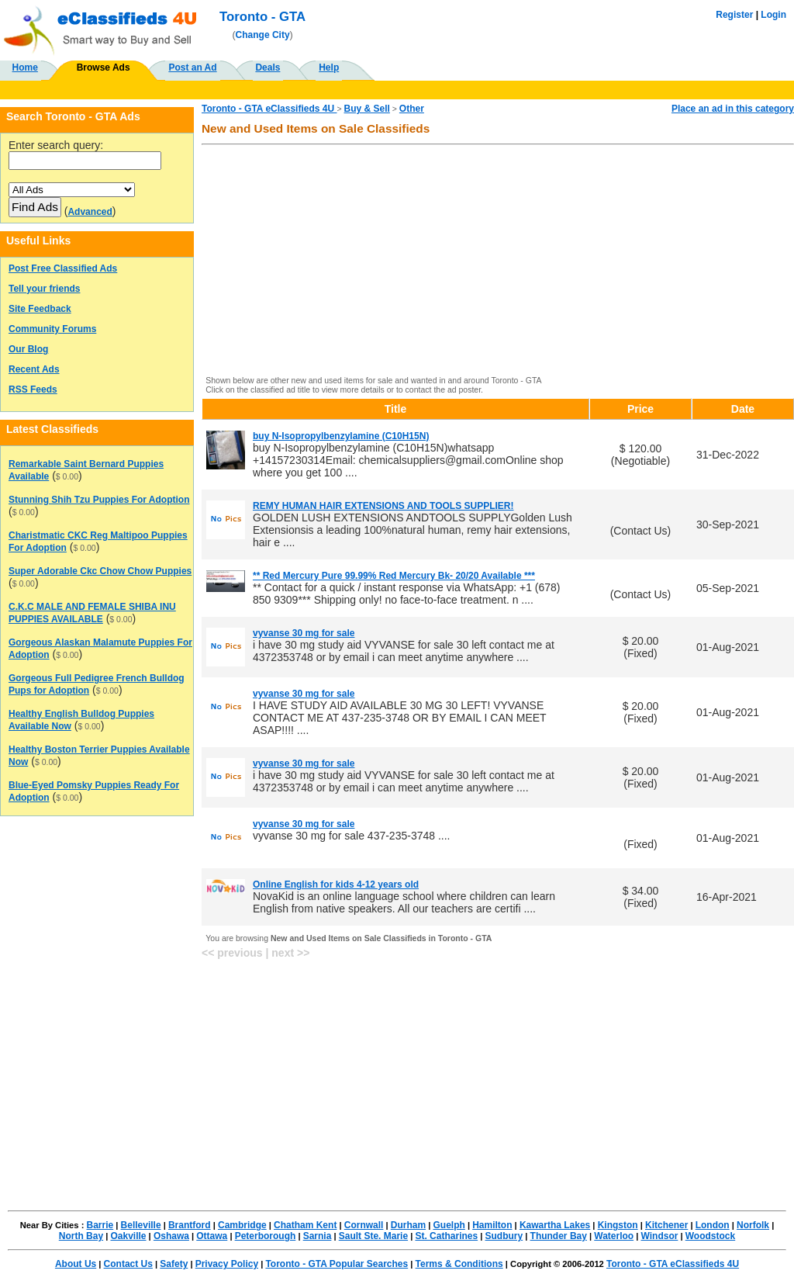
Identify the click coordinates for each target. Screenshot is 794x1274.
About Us (75, 1263)
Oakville (128, 1236)
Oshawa (171, 1236)
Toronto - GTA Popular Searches (336, 1263)
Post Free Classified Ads (63, 268)
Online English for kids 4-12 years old (336, 884)
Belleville (141, 1225)
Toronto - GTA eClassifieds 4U (269, 108)
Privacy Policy (226, 1263)
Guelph (448, 1225)
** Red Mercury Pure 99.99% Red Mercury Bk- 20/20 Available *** (394, 575)
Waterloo (613, 1236)
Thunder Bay (558, 1236)
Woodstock (710, 1236)
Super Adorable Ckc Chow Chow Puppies (100, 571)
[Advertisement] (498, 261)
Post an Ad (192, 67)
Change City (263, 34)
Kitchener (666, 1225)
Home (25, 67)
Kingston (618, 1225)
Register (734, 14)
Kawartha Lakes (555, 1225)
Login (773, 14)
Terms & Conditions (459, 1263)
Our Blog (28, 349)
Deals (267, 67)
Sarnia (317, 1236)
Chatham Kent (305, 1225)
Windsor (659, 1236)
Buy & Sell (367, 108)
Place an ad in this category (732, 108)
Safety (174, 1263)
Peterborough (265, 1236)
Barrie (100, 1225)
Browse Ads (103, 67)
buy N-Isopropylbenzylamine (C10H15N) (341, 436)
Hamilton (492, 1225)
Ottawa (211, 1236)
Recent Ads (34, 369)
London (713, 1225)
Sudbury (504, 1236)
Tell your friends (44, 288)
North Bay (81, 1236)
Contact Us (128, 1263)
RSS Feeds (33, 389)
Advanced (89, 211)
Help (329, 67)
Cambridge (242, 1225)
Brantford (189, 1225)
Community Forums (52, 329)
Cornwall (364, 1225)
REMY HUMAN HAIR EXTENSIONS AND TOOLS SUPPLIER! (383, 505)
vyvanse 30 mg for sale (303, 633)
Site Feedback (40, 308)
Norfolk (753, 1225)
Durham (408, 1225)
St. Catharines (446, 1236)
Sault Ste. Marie (373, 1236)
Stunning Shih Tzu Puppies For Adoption (99, 499)
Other (411, 108)
